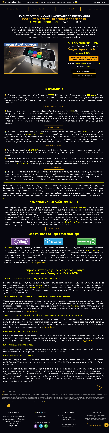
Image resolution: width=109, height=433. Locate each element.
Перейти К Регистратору (54, 143)
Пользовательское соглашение (68, 419)
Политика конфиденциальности (68, 421)
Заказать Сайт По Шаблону (68, 9)
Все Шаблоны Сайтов (13, 9)
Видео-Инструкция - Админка (54, 104)
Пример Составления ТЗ (53, 125)
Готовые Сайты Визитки (40, 9)
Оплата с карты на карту (68, 424)
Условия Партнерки (95, 422)
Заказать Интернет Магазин (95, 9)
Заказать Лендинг (92, 72)
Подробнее (39, 260)
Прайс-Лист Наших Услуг (54, 165)
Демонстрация (75, 73)
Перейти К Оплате (54, 226)
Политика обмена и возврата (68, 417)
